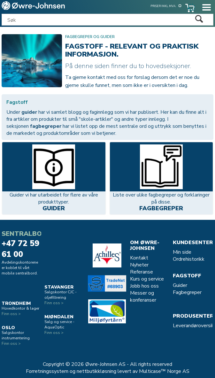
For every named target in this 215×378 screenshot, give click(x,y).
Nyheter (139, 264)
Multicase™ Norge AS (164, 371)
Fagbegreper (161, 208)
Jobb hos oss (144, 285)
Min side (182, 252)
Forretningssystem (47, 371)
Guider (53, 208)
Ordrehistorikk (188, 259)
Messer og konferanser (143, 296)
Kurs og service (147, 278)
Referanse (141, 271)
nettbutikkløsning (96, 371)
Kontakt (139, 257)
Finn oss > (11, 313)
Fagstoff (187, 275)
